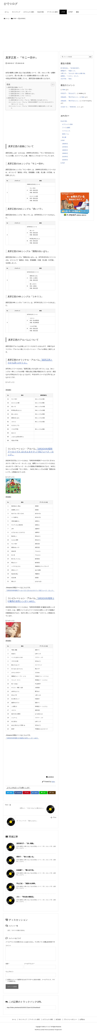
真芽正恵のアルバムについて (16, 98)
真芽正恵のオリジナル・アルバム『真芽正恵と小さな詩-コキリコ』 (29, 100)
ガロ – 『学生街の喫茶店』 (25, 897)
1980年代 (65, 150)
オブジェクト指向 (67, 124)
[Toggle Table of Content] (52, 84)
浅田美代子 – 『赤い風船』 (25, 843)
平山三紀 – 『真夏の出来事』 (26, 883)
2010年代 (65, 156)
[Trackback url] (31, 1007)
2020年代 (65, 160)
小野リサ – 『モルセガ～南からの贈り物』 (73, 73)
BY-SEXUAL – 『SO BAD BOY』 (70, 68)
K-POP (63, 163)
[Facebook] (18, 792)
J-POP (14, 18)
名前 (7, 963)
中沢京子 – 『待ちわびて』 (69, 93)
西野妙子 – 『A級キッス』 (68, 70)
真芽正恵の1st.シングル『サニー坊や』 (22, 89)
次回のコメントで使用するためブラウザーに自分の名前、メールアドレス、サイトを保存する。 (31, 980)
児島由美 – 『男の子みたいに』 (70, 97)
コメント (8, 945)
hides (53, 781)
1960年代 (65, 143)
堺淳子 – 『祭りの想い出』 (25, 857)
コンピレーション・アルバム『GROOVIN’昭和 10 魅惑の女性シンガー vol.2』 (31, 107)
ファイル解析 (66, 127)
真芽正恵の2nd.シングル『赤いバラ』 (21, 91)
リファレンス (66, 131)
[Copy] (52, 792)
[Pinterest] (27, 792)
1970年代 (22, 18)
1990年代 (65, 153)
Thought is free (58, 1029)
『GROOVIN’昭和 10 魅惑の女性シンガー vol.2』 (22, 738)
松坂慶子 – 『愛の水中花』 (25, 870)
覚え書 (64, 137)
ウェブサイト (10, 971)
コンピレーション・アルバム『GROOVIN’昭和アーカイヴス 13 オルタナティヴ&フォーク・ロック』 (32, 103)
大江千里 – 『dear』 (67, 78)
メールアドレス (29, 963)
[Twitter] (10, 792)
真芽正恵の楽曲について (15, 87)
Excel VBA (64, 121)
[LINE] (43, 792)
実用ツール (65, 134)
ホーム (7, 18)
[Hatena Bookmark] (35, 792)
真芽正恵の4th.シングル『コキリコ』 (21, 95)
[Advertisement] (48, 35)
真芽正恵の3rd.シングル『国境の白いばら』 (23, 93)
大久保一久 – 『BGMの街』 (69, 107)
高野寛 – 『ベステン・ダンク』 (70, 76)
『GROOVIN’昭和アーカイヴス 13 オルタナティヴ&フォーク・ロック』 (31, 452)
